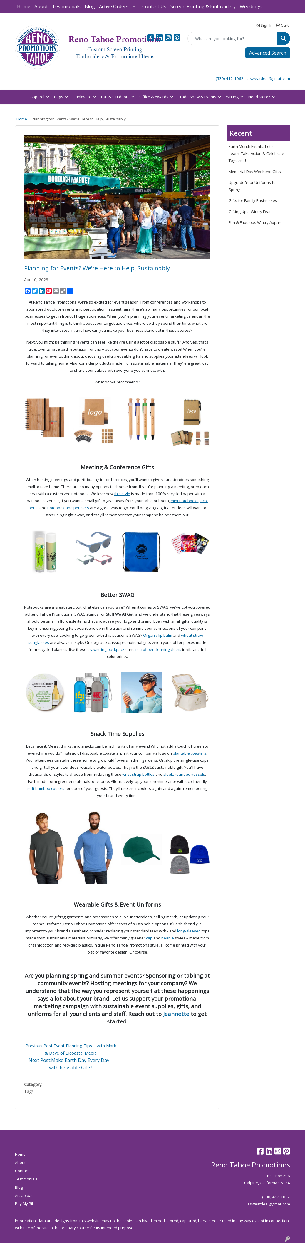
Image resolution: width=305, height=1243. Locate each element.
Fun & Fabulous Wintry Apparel (256, 222)
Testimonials (66, 6)
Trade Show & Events (197, 96)
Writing (232, 96)
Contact (22, 1170)
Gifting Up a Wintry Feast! (251, 211)
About (41, 6)
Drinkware (82, 96)
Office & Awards (153, 96)
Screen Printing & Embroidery (203, 6)
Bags (58, 96)
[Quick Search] (232, 38)
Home (23, 6)
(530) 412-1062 (230, 78)
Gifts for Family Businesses (253, 200)
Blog (90, 6)
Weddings (251, 6)
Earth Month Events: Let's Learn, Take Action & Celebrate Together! (256, 153)
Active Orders (113, 6)
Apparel (37, 96)
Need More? (259, 96)
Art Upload (24, 1195)
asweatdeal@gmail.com (268, 78)
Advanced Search (267, 53)
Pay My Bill (24, 1203)
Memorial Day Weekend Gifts (255, 171)
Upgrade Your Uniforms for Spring (253, 186)
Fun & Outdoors (115, 96)
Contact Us (154, 6)
